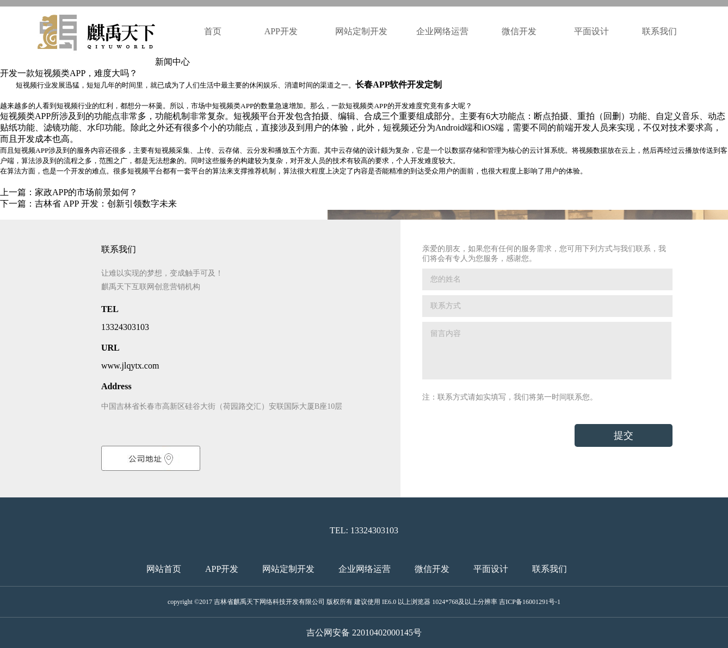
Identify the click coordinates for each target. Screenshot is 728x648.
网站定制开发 (361, 31)
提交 (623, 435)
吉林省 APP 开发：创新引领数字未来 (106, 203)
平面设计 (591, 31)
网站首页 (163, 569)
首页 (212, 31)
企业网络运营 (442, 31)
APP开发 (282, 31)
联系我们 (659, 31)
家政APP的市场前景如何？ (86, 192)
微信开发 (519, 31)
